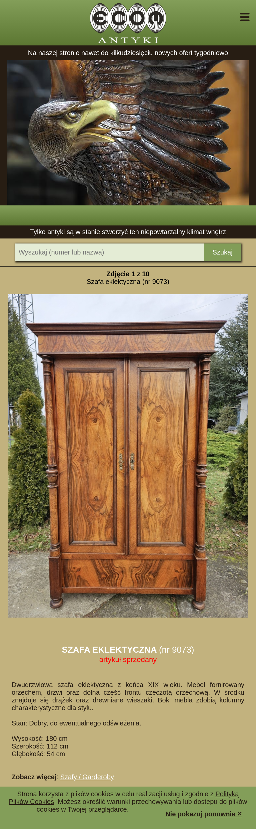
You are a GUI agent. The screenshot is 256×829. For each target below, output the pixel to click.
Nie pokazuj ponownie (203, 813)
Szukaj (223, 252)
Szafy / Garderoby (87, 777)
